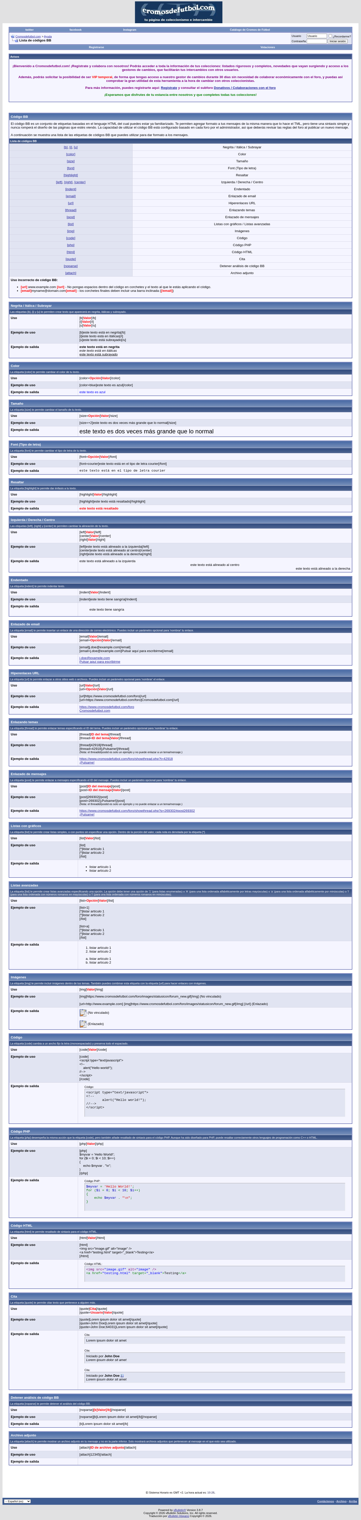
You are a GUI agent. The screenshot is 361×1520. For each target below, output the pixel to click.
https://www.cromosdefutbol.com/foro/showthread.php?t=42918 (126, 759)
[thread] (70, 210)
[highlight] (71, 175)
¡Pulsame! (87, 762)
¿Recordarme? (340, 36)
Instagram (129, 29)
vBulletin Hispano (178, 1516)
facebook (76, 29)
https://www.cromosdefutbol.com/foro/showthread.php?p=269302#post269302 (137, 811)
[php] (71, 245)
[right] (68, 182)
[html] (71, 252)
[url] (71, 203)
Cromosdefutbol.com (28, 36)
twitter (29, 29)
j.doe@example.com (95, 658)
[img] (70, 231)
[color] (70, 154)
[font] (71, 168)
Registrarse (96, 47)
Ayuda (48, 36)
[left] (59, 182)
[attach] (70, 273)
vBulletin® (180, 1510)
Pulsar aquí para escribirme (100, 662)
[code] (70, 238)
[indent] (70, 189)
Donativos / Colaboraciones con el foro (245, 88)
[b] (66, 147)
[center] (79, 182)
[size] (71, 161)
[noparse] (71, 266)
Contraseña (299, 41)
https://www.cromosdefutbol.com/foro (107, 707)
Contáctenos (325, 1501)
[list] (71, 224)
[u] (76, 147)
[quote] (71, 259)
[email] (71, 196)
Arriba (353, 1501)
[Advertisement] (181, 108)
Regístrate (169, 88)
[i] (71, 147)
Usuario (296, 35)
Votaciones (267, 47)
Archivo (341, 1501)
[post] (71, 217)
